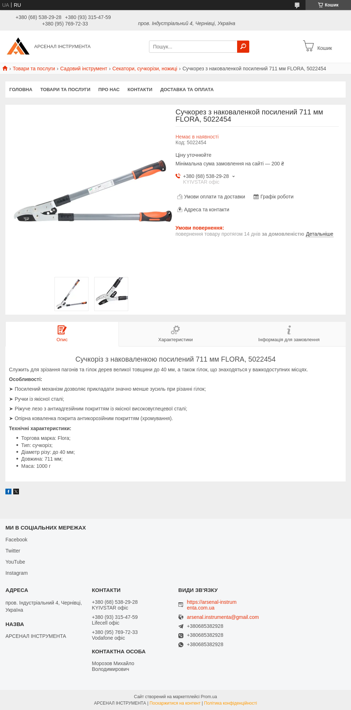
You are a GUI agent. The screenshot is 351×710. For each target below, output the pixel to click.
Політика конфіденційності (230, 703)
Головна (20, 89)
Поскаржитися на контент (175, 703)
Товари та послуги (34, 68)
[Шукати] (243, 47)
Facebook (16, 539)
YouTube (15, 562)
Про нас (108, 89)
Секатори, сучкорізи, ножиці (144, 68)
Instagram (16, 573)
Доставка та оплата (186, 89)
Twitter (12, 551)
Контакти (140, 89)
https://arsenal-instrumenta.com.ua (212, 605)
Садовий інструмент (83, 68)
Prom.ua (209, 696)
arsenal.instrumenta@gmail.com (223, 617)
